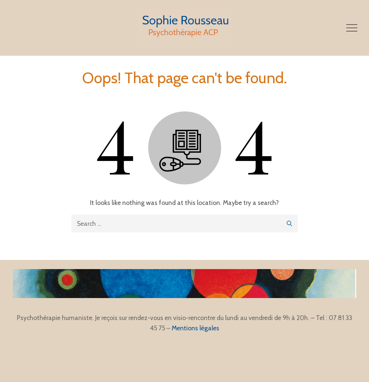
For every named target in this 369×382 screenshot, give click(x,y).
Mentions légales (195, 328)
